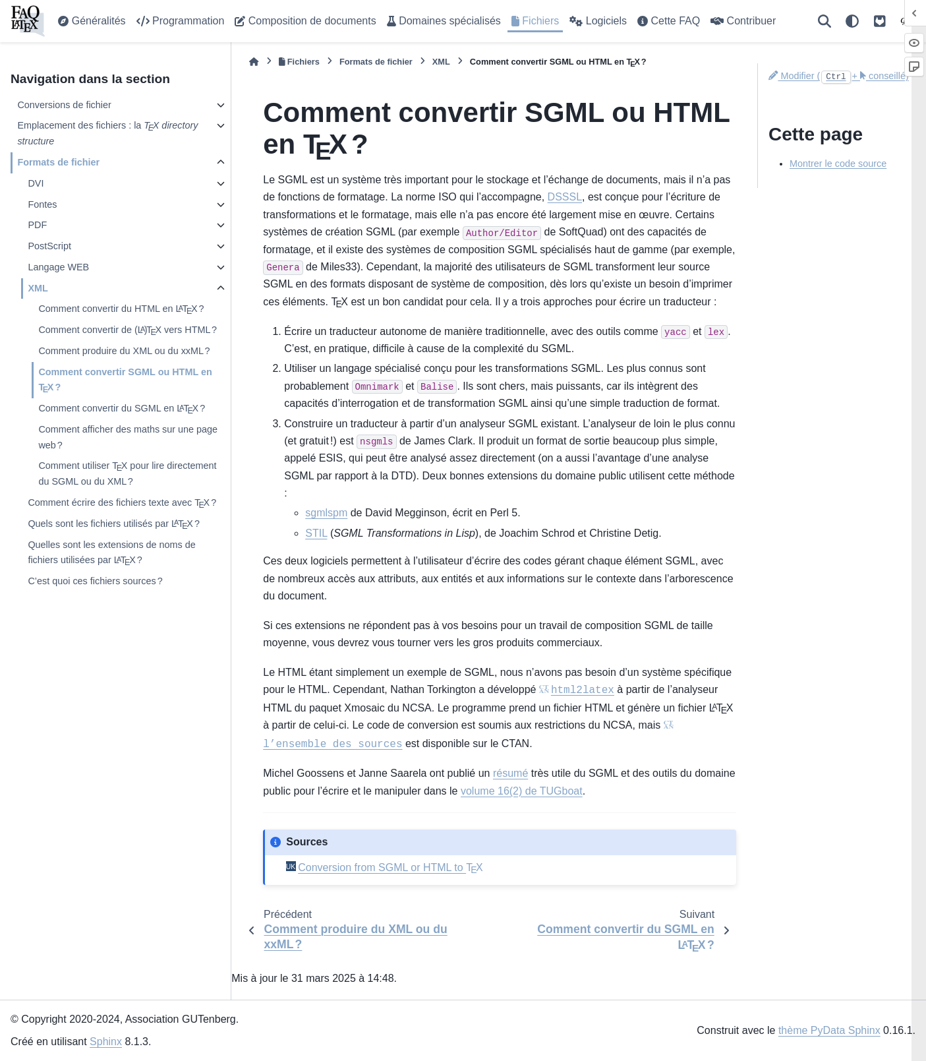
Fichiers (535, 20)
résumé (510, 773)
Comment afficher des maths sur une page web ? (127, 437)
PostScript (49, 246)
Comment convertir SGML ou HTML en (125, 381)
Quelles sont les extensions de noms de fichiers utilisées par (111, 554)
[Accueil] (253, 62)
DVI (35, 183)
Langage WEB (58, 267)
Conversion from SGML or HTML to (390, 867)
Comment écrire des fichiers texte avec (122, 503)
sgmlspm (326, 512)
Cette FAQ (668, 20)
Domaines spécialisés (444, 20)
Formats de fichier (58, 162)
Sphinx (106, 1041)
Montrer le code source (838, 163)
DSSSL (565, 196)
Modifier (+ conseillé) (838, 76)
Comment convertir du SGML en (121, 409)
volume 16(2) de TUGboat (522, 791)
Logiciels (598, 20)
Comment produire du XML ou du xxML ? (124, 351)
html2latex (582, 690)
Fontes (42, 204)
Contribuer (743, 20)
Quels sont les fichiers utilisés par (114, 524)
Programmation (180, 20)
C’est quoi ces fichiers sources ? (95, 581)
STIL (316, 533)
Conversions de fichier (64, 105)
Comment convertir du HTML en (121, 309)
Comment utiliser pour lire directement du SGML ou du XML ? (127, 472)
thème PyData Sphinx (829, 1030)
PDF (37, 225)
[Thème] (852, 21)
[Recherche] (824, 21)
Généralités (91, 20)
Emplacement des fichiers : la (107, 133)
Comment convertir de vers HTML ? (127, 330)
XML (37, 288)
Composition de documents (305, 20)
